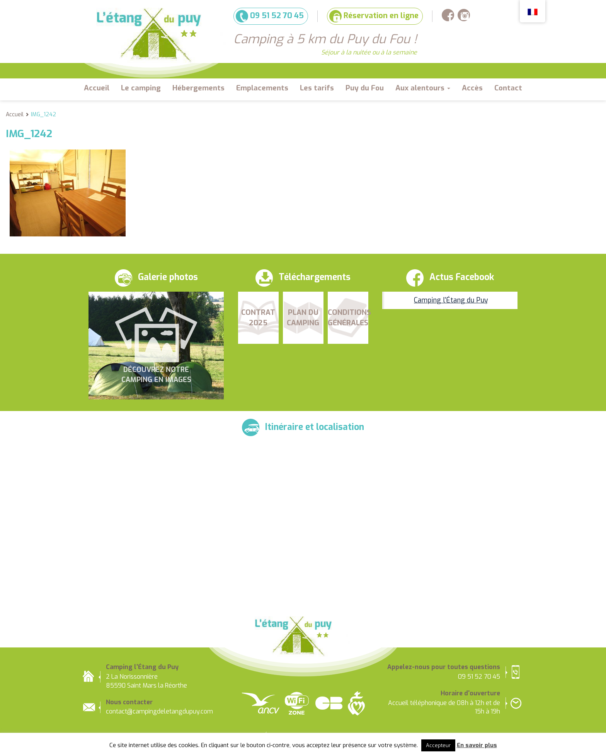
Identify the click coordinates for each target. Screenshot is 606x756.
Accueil (96, 88)
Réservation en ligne (374, 16)
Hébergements (198, 88)
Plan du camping (303, 317)
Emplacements (262, 88)
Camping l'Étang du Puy (451, 300)
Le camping (141, 88)
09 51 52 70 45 (270, 16)
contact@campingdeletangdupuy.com (159, 711)
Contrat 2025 (258, 317)
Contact (508, 88)
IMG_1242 (43, 114)
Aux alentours (422, 88)
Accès (472, 88)
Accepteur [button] (438, 745)
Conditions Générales (348, 317)
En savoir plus (477, 745)
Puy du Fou (365, 88)
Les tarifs (317, 88)
